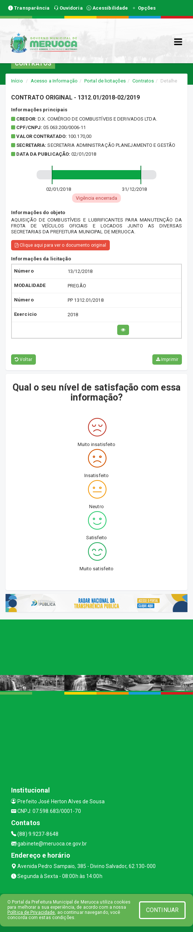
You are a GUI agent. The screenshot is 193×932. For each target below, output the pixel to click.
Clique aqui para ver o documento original (60, 245)
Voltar (23, 359)
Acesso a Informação (54, 81)
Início (17, 81)
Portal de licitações (105, 81)
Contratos (143, 81)
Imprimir (167, 359)
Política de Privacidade (31, 912)
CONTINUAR (162, 910)
